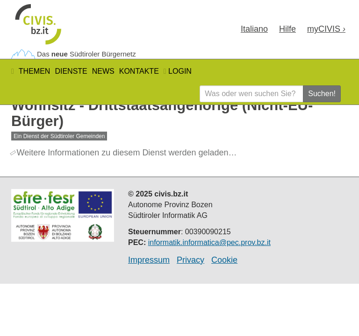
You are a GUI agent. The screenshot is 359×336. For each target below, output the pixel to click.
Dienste (71, 71)
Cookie (224, 260)
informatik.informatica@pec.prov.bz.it (209, 242)
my (326, 29)
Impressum (149, 260)
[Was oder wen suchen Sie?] (251, 93)
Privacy (190, 260)
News (103, 71)
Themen (34, 71)
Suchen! (322, 94)
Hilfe (287, 29)
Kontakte (139, 71)
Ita (254, 29)
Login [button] (178, 71)
